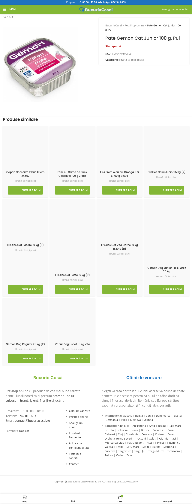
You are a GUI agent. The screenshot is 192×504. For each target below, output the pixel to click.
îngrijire (45, 400)
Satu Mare (133, 447)
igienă (34, 400)
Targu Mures (156, 451)
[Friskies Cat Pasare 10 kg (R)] (25, 222)
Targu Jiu (139, 451)
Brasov (145, 430)
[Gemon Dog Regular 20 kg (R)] (25, 321)
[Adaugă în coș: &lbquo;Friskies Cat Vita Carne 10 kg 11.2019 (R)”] (119, 289)
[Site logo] (96, 9)
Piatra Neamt (135, 442)
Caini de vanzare (79, 411)
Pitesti (150, 442)
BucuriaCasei (113, 25)
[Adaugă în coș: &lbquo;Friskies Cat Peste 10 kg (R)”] (72, 289)
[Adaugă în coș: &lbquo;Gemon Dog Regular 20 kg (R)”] (25, 358)
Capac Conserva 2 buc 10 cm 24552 (25, 174)
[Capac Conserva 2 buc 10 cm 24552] (25, 149)
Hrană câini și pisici (131, 59)
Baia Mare (175, 426)
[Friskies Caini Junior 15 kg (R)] (166, 149)
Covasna (147, 434)
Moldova (135, 420)
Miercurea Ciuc (114, 442)
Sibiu (145, 447)
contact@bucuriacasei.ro (32, 421)
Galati (152, 438)
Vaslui (120, 455)
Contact (74, 464)
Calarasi (110, 434)
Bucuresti (158, 430)
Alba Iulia (124, 426)
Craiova (159, 434)
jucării (59, 400)
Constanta (132, 434)
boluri (71, 396)
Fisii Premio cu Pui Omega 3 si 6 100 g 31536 (119, 174)
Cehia (149, 415)
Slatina (156, 447)
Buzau (171, 430)
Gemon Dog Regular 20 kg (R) (25, 344)
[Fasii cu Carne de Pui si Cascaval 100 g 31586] (72, 149)
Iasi (174, 438)
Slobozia (169, 447)
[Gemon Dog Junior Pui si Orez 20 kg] (166, 233)
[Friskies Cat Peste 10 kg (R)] (72, 236)
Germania (112, 420)
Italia (124, 420)
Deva (170, 434)
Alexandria (139, 426)
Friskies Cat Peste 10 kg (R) (72, 275)
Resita (120, 447)
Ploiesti (161, 442)
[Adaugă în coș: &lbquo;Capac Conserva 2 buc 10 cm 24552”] (25, 190)
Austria (127, 415)
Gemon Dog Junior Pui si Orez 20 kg (166, 269)
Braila (134, 430)
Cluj (120, 434)
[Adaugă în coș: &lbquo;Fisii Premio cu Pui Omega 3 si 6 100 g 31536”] (119, 190)
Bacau (162, 426)
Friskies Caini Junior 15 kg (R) (166, 172)
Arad (152, 426)
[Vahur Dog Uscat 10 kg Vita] (72, 321)
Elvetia (177, 415)
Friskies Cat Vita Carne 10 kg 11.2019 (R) (119, 247)
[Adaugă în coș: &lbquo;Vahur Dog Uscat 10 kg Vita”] (72, 358)
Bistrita (109, 430)
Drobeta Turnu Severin (119, 438)
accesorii (59, 396)
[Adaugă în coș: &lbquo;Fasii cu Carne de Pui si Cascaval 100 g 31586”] (72, 190)
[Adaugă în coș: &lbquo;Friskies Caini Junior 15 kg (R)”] (166, 190)
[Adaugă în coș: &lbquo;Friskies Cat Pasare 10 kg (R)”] (25, 289)
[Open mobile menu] (10, 9)
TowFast (24, 431)
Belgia (139, 415)
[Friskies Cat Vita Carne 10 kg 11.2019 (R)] (119, 222)
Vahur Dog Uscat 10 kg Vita (72, 344)
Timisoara (173, 451)
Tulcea (109, 455)
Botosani (122, 430)
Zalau (130, 455)
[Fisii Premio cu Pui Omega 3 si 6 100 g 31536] (119, 149)
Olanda (148, 420)
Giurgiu (164, 438)
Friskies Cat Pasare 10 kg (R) (25, 245)
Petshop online (78, 417)
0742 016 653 (118, 2)
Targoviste (124, 451)
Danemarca (163, 415)
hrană (24, 400)
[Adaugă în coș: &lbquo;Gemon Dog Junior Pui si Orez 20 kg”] (166, 289)
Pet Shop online (134, 25)
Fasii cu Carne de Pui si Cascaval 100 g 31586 (72, 174)
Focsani (141, 438)
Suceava (110, 451)
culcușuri (12, 400)
